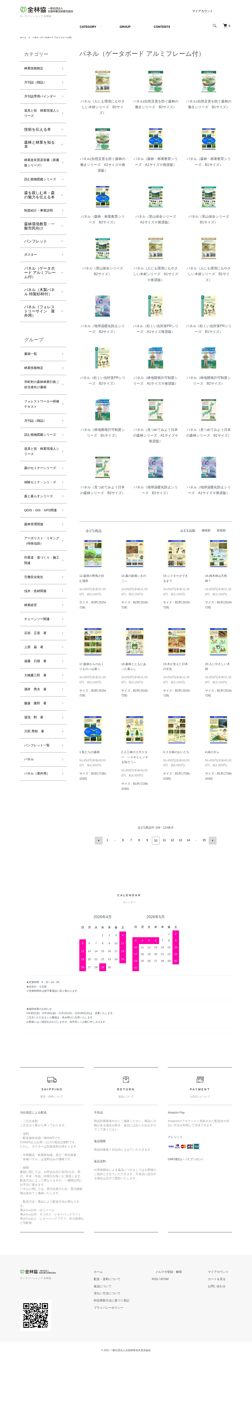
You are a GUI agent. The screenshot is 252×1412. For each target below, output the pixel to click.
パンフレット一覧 (39, 865)
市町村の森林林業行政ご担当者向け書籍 (39, 428)
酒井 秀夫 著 (37, 804)
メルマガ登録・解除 (178, 1325)
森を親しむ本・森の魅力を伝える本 (39, 224)
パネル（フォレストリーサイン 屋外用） (39, 348)
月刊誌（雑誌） (37, 84)
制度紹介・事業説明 (39, 243)
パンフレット (35, 278)
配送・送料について (124, 1332)
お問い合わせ (220, 1339)
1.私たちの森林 (89, 752)
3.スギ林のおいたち (176, 752)
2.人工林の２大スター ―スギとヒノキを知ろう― (134, 757)
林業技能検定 (35, 69)
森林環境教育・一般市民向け (39, 262)
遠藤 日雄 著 (37, 774)
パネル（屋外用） (39, 895)
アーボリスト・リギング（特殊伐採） (39, 639)
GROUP (125, 26)
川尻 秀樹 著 (36, 849)
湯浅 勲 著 (35, 834)
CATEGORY (88, 26)
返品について (120, 1339)
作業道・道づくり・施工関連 (37, 664)
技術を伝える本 (37, 142)
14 (188, 840)
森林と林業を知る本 (39, 157)
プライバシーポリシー (125, 1361)
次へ (211, 840)
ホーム (24, 37)
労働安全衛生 (35, 682)
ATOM (178, 1332)
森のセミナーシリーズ (39, 534)
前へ (99, 840)
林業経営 (31, 713)
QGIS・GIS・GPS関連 (40, 599)
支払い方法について (124, 1346)
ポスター (31, 292)
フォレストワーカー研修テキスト (39, 453)
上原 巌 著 (35, 758)
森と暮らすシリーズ (39, 577)
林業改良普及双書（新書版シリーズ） (39, 179)
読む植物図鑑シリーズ (39, 204)
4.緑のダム (212, 752)
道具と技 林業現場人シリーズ (39, 124)
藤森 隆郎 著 (37, 819)
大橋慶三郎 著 (37, 789)
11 (163, 840)
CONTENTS (162, 26)
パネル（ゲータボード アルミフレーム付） (58, 37)
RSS (168, 1332)
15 (203, 840)
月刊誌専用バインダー (39, 102)
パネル (30, 880)
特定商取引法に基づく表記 (128, 1353)
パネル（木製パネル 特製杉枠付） (39, 329)
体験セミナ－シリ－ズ (39, 555)
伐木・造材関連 (37, 698)
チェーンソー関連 (39, 728)
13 (180, 840)
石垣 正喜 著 (37, 743)
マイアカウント (202, 11)
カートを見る (220, 1332)
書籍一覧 (31, 392)
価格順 (206, 530)
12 (172, 840)
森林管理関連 (35, 617)
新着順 (221, 530)
